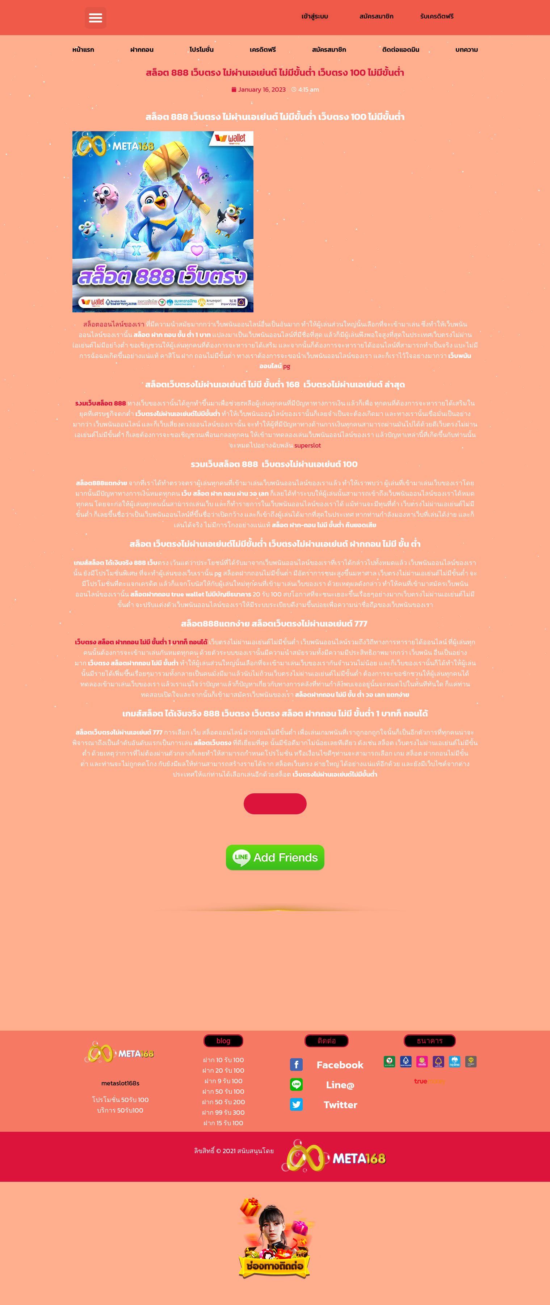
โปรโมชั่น (202, 49)
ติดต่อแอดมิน (400, 49)
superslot (307, 445)
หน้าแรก (83, 49)
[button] (95, 18)
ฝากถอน (142, 49)
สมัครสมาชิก (329, 49)
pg (286, 366)
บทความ (466, 49)
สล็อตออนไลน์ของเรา (113, 324)
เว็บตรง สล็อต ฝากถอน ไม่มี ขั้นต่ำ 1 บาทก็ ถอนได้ (141, 642)
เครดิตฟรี (263, 49)
